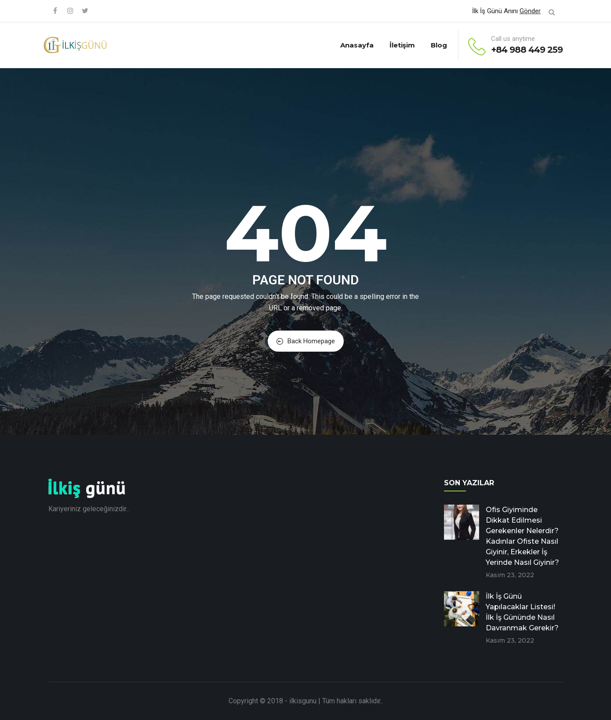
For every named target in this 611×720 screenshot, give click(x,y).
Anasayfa (357, 45)
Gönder (530, 11)
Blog (439, 45)
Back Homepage (305, 341)
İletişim (402, 45)
